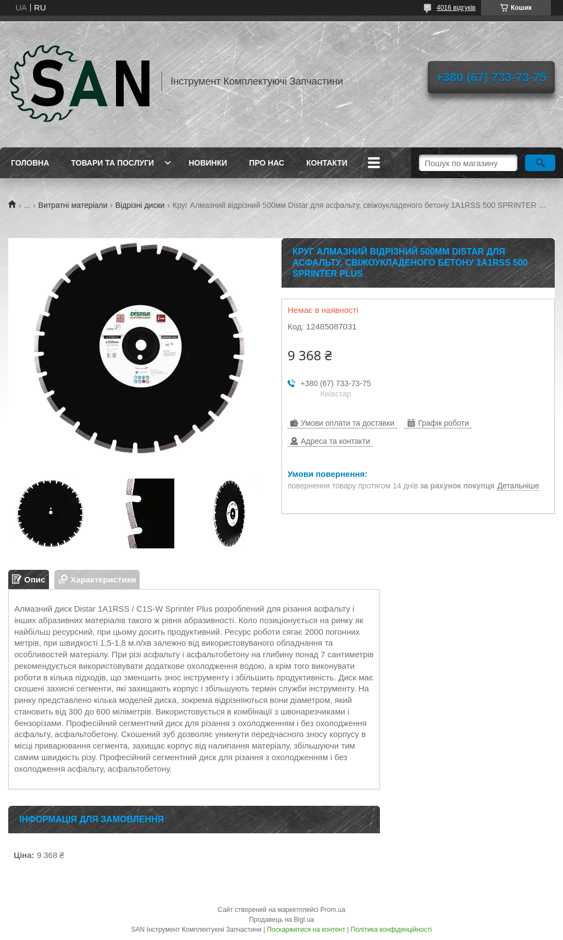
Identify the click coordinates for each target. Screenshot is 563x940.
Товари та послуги (112, 162)
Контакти (326, 162)
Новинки (208, 162)
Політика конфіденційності (391, 929)
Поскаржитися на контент (306, 929)
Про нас (266, 162)
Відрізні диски (140, 205)
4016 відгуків (456, 8)
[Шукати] (540, 163)
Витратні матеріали (73, 205)
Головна (30, 162)
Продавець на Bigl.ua (281, 919)
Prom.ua (333, 910)
